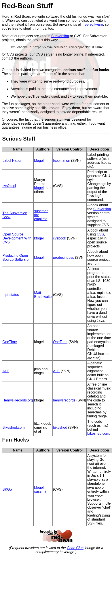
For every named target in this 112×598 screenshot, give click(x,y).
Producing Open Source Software (15, 258)
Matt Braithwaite (43, 295)
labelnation (61, 161)
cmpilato (40, 220)
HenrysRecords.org (17, 401)
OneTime (9, 342)
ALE (5, 372)
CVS (100, 235)
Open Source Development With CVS (16, 239)
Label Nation (12, 161)
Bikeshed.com (13, 428)
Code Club (75, 548)
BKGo (7, 490)
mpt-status (10, 295)
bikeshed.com (98, 434)
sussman (41, 212)
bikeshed (60, 428)
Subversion (60, 36)
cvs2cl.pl (9, 186)
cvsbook (59, 239)
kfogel (39, 161)
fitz (36, 216)
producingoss (63, 258)
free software (93, 24)
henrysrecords (64, 401)
